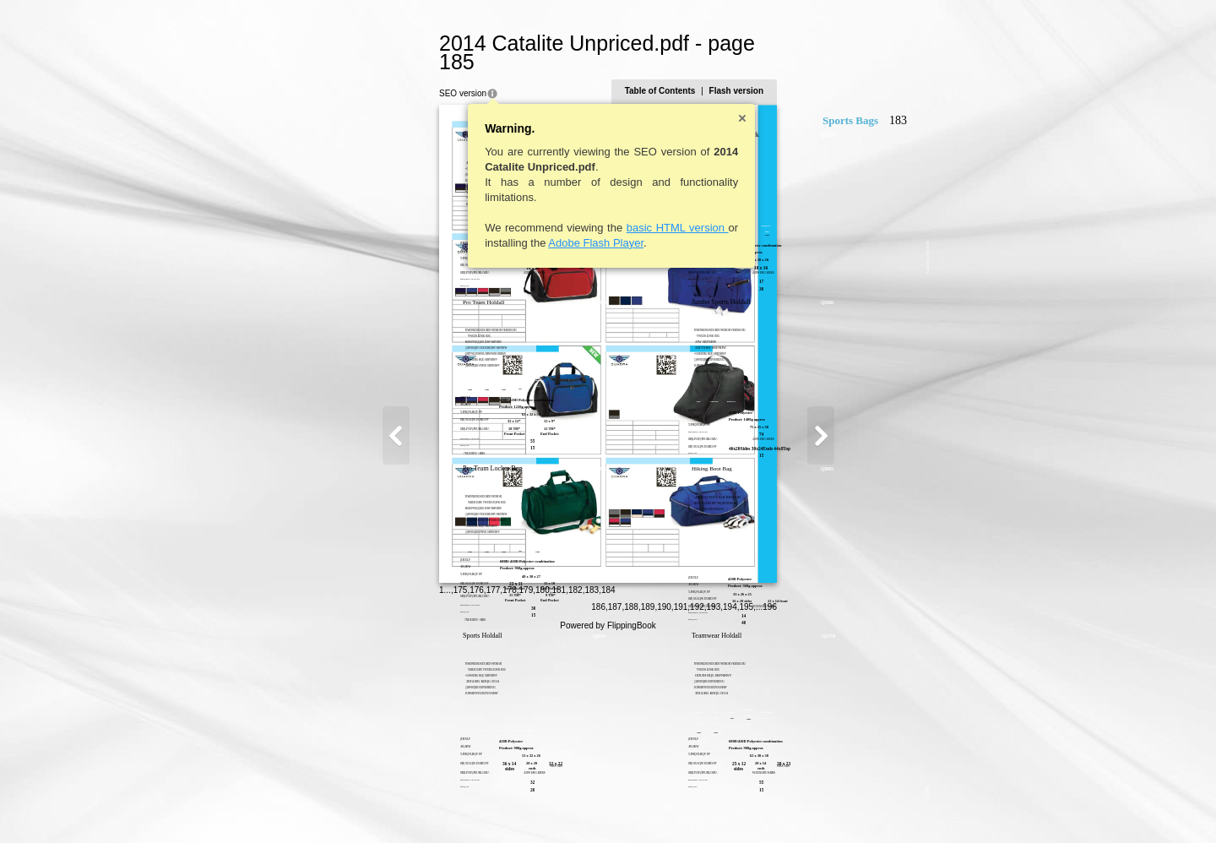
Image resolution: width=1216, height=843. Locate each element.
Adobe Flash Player (514, 224)
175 (378, 804)
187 (697, 806)
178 (428, 804)
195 (829, 806)
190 (747, 806)
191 (763, 806)
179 (444, 804)
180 (460, 804)
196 (852, 806)
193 (796, 806)
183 (509, 804)
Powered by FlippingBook (607, 824)
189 (730, 806)
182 (493, 804)
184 (525, 804)
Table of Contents (742, 72)
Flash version (818, 72)
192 (780, 806)
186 (681, 806)
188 (714, 806)
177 (411, 804)
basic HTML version (595, 209)
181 (477, 804)
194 (813, 806)
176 (395, 804)
